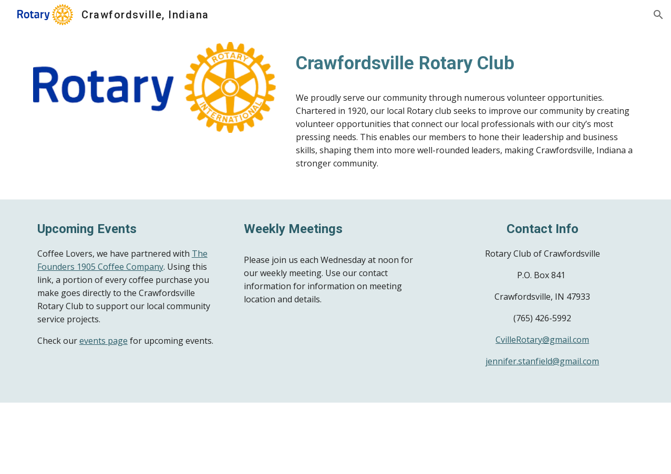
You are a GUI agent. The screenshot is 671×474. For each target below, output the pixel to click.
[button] (658, 14)
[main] (465, 63)
